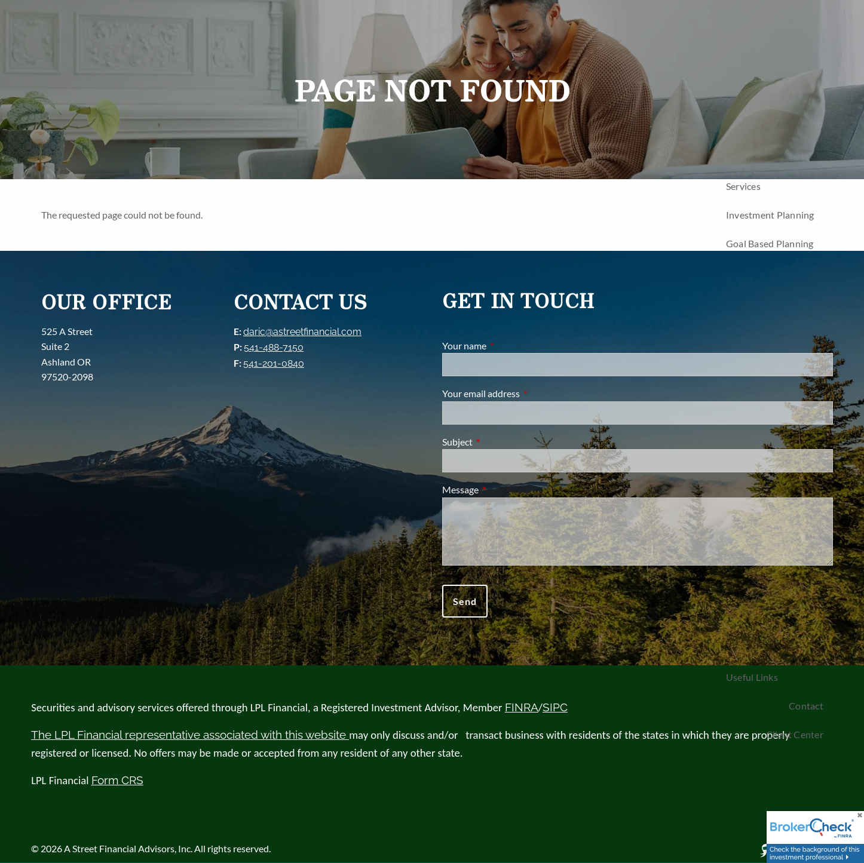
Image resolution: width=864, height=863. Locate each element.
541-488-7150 (274, 347)
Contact (806, 705)
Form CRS (117, 780)
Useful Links (752, 677)
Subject (500, 441)
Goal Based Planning (770, 243)
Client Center (794, 734)
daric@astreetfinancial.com (302, 331)
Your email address (524, 393)
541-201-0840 (273, 363)
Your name (507, 345)
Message (503, 489)
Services (743, 186)
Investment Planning (770, 214)
